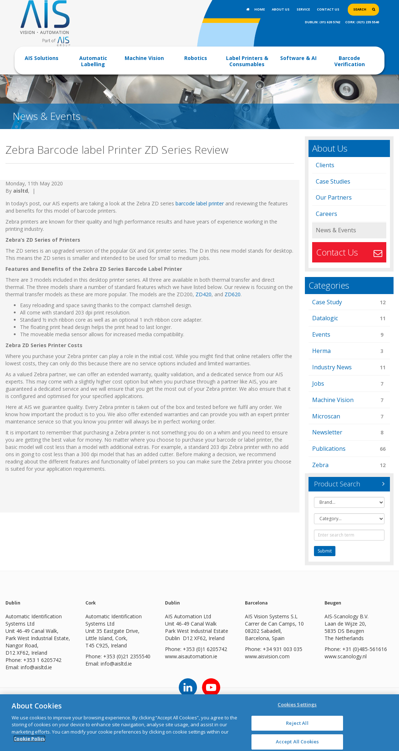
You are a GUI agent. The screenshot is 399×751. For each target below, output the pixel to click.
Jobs (349, 384)
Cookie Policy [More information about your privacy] (29, 738)
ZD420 (203, 294)
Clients (325, 165)
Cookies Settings (297, 704)
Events (349, 335)
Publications (349, 449)
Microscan (349, 416)
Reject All (297, 723)
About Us (281, 9)
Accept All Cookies (297, 741)
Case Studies (333, 181)
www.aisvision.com (267, 656)
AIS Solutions (42, 58)
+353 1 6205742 (42, 659)
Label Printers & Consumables (247, 61)
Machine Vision (144, 58)
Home (259, 9)
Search (359, 9)
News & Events (336, 230)
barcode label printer (200, 203)
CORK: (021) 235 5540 (362, 22)
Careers (326, 214)
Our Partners (334, 197)
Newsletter (349, 432)
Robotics (195, 58)
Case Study (349, 302)
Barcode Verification (349, 61)
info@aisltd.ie (36, 667)
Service (303, 9)
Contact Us (328, 9)
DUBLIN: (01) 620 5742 (322, 22)
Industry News (349, 367)
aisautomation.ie (197, 656)
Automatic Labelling (93, 61)
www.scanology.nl (346, 656)
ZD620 (232, 294)
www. (171, 656)
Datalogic (349, 318)
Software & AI (298, 58)
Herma (349, 351)
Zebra (349, 465)
